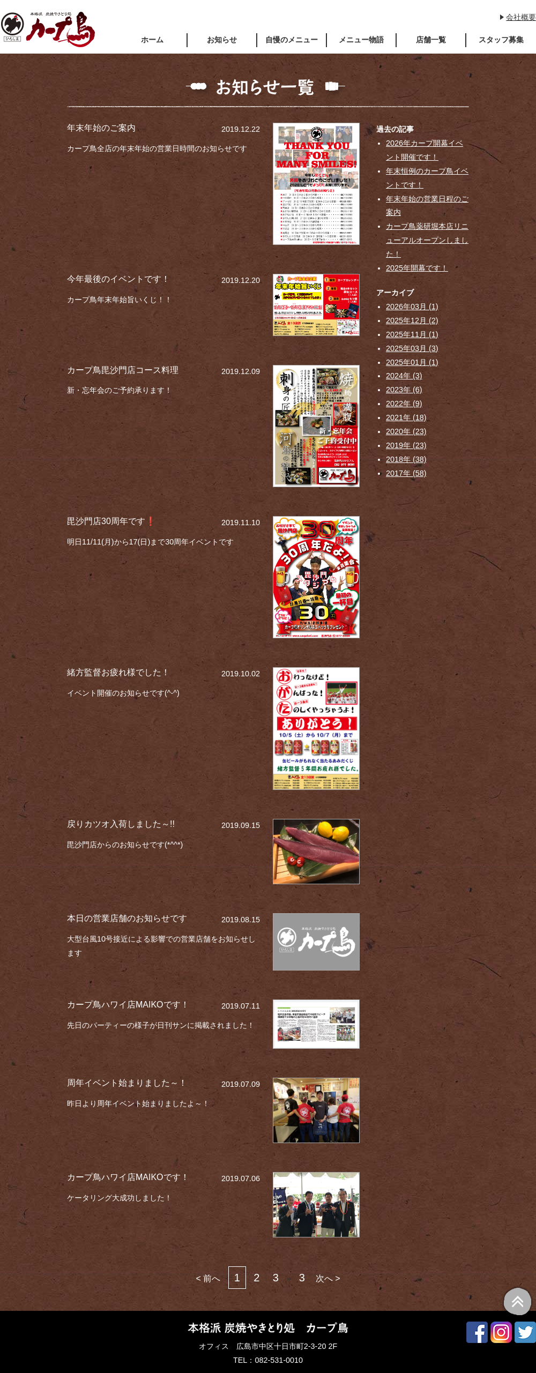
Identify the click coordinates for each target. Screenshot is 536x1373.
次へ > (328, 1278)
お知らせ (222, 39)
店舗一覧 (431, 39)
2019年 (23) (406, 445)
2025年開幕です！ (417, 268)
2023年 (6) (404, 389)
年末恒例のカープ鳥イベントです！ (427, 178)
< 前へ (208, 1278)
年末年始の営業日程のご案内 (427, 206)
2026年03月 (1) (412, 306)
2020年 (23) (406, 431)
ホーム (152, 39)
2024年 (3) (404, 375)
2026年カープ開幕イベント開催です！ (424, 150)
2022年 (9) (404, 403)
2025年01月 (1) (412, 362)
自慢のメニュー (291, 39)
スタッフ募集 (501, 39)
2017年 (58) (406, 473)
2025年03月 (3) (412, 348)
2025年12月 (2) (412, 320)
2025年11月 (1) (412, 334)
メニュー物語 (361, 39)
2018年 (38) (406, 459)
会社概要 (521, 17)
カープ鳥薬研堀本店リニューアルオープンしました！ (427, 240)
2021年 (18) (406, 417)
